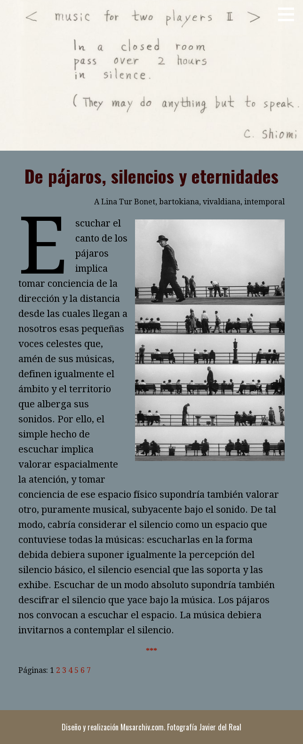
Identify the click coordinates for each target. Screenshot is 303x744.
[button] (289, 14)
